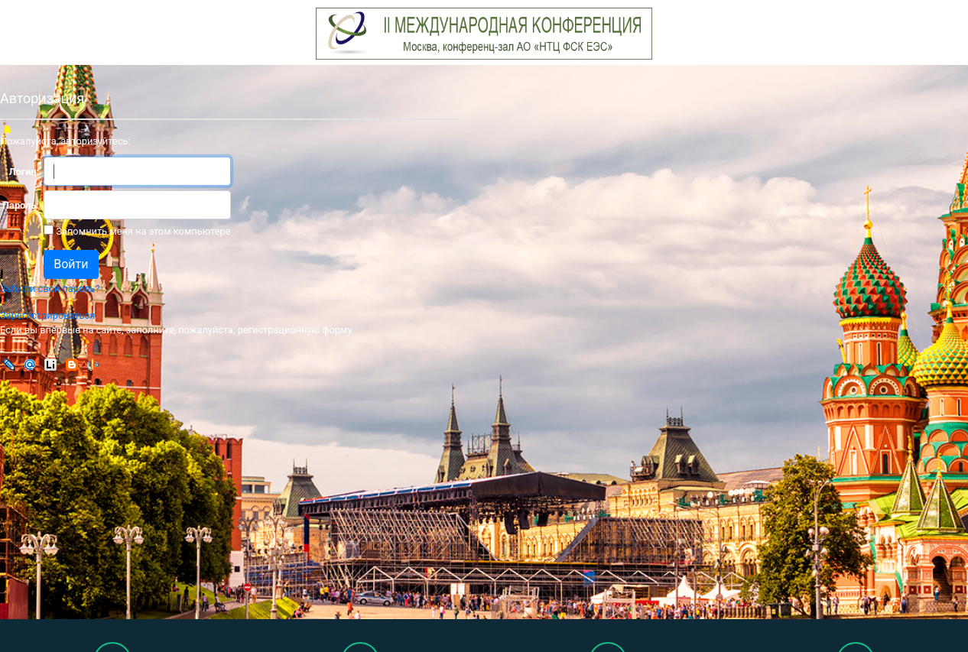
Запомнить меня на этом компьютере (142, 231)
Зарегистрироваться (47, 315)
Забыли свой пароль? (50, 288)
